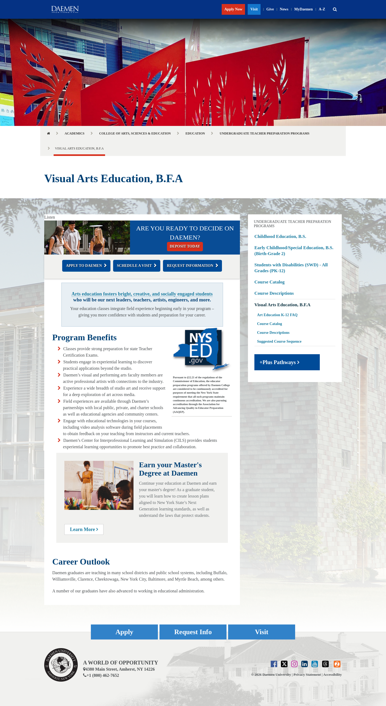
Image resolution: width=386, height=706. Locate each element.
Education (195, 133)
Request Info (193, 632)
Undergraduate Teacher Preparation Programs (264, 133)
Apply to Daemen (84, 266)
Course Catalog (269, 282)
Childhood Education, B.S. (280, 236)
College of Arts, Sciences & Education (135, 133)
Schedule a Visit (134, 266)
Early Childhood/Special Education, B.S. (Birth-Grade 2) (293, 250)
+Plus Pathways (277, 362)
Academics (74, 133)
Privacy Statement (307, 675)
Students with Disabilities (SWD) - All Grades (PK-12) (291, 267)
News (284, 9)
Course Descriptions (274, 293)
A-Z (322, 9)
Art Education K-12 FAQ (277, 315)
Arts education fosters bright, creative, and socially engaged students (142, 294)
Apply (124, 632)
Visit (254, 9)
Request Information (190, 266)
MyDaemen (303, 9)
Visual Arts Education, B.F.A (282, 304)
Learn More (84, 529)
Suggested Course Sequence (279, 341)
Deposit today (185, 246)
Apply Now (233, 9)
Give (270, 9)
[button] (334, 9)
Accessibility (332, 675)
